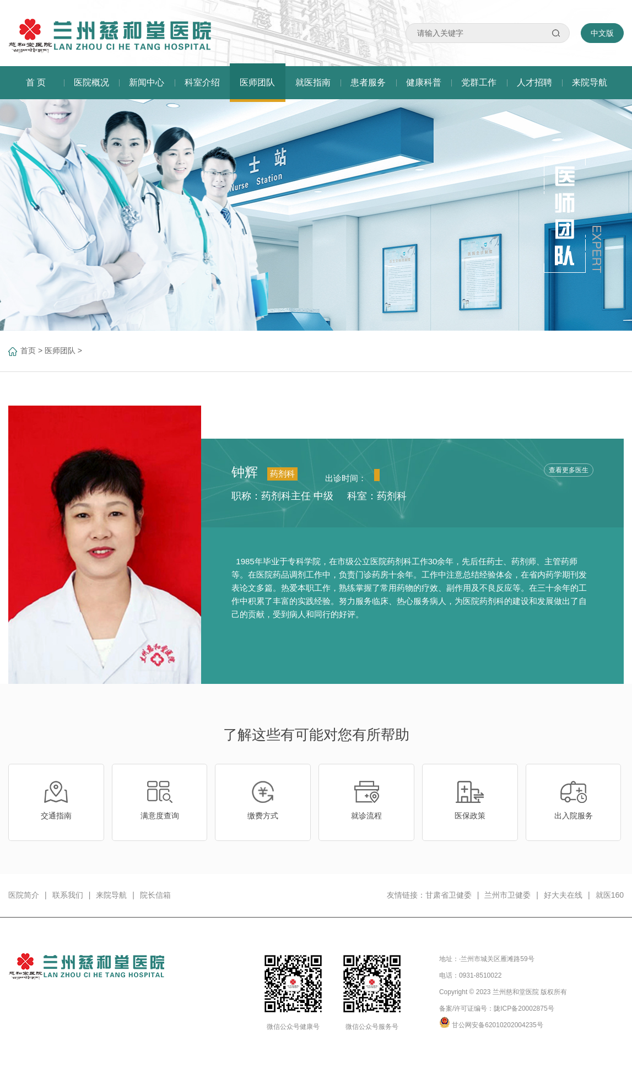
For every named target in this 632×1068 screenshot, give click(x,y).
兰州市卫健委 (507, 895)
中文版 (602, 33)
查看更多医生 (568, 470)
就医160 (610, 895)
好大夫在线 (563, 895)
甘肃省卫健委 (448, 895)
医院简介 (23, 895)
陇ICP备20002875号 (524, 1008)
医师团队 (60, 350)
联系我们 (67, 895)
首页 (28, 350)
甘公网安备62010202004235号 (497, 1025)
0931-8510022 (480, 975)
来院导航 (111, 895)
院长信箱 (155, 895)
